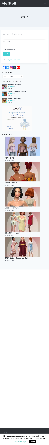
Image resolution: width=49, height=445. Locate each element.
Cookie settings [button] (20, 442)
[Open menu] (45, 3)
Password (6, 42)
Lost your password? (13, 60)
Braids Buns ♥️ (11, 183)
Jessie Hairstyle (12, 208)
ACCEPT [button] (32, 442)
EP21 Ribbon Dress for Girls (17, 258)
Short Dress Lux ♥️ (12, 233)
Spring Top (9, 158)
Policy (5, 433)
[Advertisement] (24, 348)
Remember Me (10, 50)
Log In (7, 54)
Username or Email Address (12, 34)
